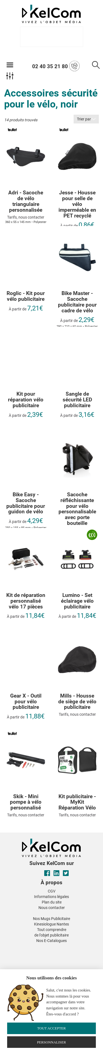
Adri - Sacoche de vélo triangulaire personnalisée (25, 201)
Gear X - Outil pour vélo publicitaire (25, 701)
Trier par (86, 119)
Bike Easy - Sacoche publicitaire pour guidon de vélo (25, 503)
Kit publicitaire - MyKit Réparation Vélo (77, 802)
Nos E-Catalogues (51, 940)
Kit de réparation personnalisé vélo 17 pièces (25, 601)
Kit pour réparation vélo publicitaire (25, 400)
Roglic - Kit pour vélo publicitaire (26, 296)
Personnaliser (51, 1042)
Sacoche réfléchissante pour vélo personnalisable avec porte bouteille (77, 509)
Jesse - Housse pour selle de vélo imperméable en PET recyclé (77, 204)
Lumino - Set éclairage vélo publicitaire (77, 601)
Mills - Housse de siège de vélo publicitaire (77, 701)
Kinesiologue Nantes (51, 924)
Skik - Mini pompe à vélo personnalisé (25, 802)
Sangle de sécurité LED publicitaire (77, 400)
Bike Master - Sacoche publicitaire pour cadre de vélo (77, 302)
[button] (10, 947)
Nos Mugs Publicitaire (51, 918)
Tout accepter (51, 1028)
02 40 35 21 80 (56, 66)
